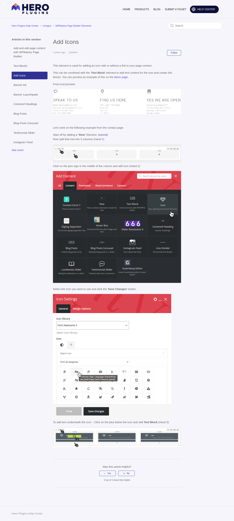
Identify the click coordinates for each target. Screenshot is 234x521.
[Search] (195, 25)
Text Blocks (20, 65)
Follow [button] (174, 52)
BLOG (156, 9)
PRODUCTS (142, 9)
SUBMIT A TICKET (175, 9)
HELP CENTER (206, 9)
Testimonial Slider (24, 132)
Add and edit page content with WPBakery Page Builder (29, 52)
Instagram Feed (23, 142)
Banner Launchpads (25, 94)
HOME (126, 9)
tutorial (103, 134)
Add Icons (19, 75)
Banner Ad (19, 84)
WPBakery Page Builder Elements (73, 25)
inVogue (47, 25)
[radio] (107, 473)
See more (17, 150)
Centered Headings (25, 104)
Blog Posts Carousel (25, 123)
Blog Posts (20, 113)
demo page (121, 77)
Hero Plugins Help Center (25, 25)
